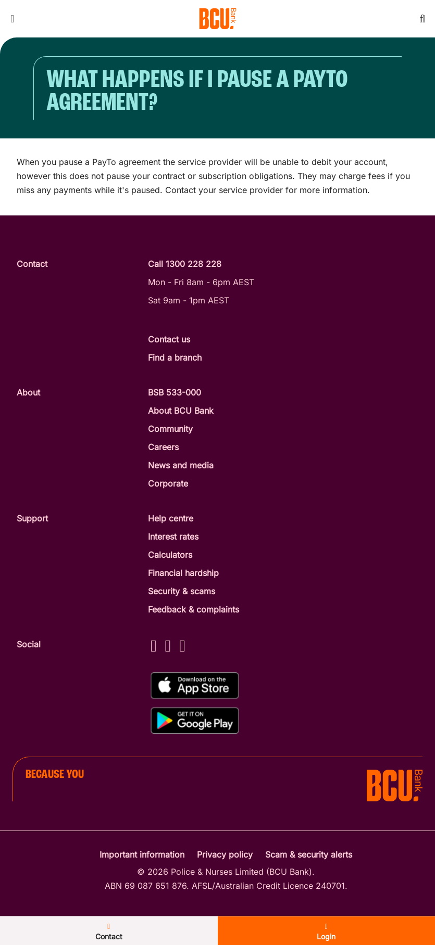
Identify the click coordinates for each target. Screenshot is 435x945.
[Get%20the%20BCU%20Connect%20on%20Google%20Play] (195, 720)
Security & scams (181, 591)
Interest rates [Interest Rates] (173, 536)
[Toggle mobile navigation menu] (12, 18)
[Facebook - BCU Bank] (154, 645)
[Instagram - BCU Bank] (168, 645)
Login (326, 932)
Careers (163, 447)
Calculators (170, 555)
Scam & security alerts (308, 854)
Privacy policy (225, 854)
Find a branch (175, 357)
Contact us (169, 339)
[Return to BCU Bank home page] (218, 18)
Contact (108, 932)
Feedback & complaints (193, 609)
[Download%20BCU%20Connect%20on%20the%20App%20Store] (195, 685)
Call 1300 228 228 (184, 264)
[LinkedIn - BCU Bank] (182, 645)
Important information (142, 854)
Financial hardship (183, 573)
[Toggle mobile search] (422, 18)
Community (170, 429)
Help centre (170, 518)
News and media (181, 465)
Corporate (168, 483)
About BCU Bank (181, 410)
